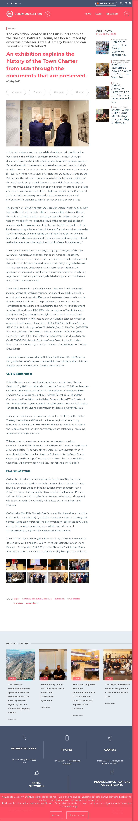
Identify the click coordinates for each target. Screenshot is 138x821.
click (34, 759)
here (98, 800)
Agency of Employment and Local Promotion (122, 61)
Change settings (77, 815)
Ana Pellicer (31, 603)
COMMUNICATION (28, 14)
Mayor (12, 28)
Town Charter (73, 599)
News (88, 14)
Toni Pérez (18, 603)
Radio (98, 14)
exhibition (59, 599)
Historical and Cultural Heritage (37, 599)
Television (112, 14)
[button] (16, 92)
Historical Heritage (120, 39)
